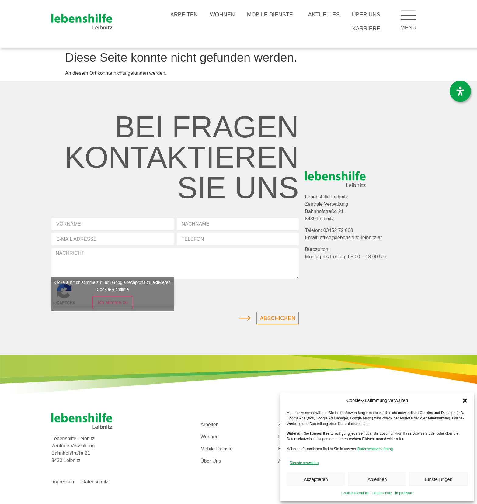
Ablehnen (377, 479)
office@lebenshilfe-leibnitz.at (351, 237)
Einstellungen (438, 479)
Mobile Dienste (271, 15)
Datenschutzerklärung (375, 449)
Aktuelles (324, 15)
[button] (465, 401)
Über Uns (366, 15)
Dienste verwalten (304, 463)
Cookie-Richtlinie (355, 493)
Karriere (366, 29)
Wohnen (222, 15)
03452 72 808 (338, 230)
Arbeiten (184, 15)
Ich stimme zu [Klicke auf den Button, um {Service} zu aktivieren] (113, 302)
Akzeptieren (316, 479)
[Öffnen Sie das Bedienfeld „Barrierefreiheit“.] (460, 91)
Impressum (404, 493)
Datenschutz (382, 493)
